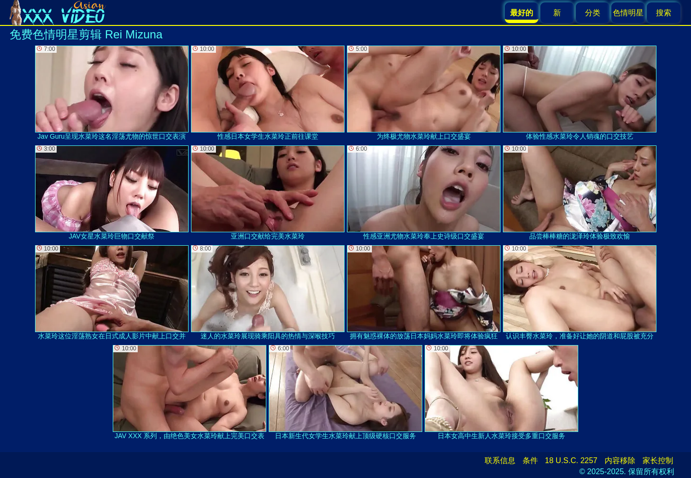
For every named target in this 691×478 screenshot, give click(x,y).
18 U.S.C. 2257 (571, 460)
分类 (592, 13)
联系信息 (500, 460)
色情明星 (628, 13)
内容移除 (620, 460)
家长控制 (658, 460)
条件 (530, 460)
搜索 (663, 13)
